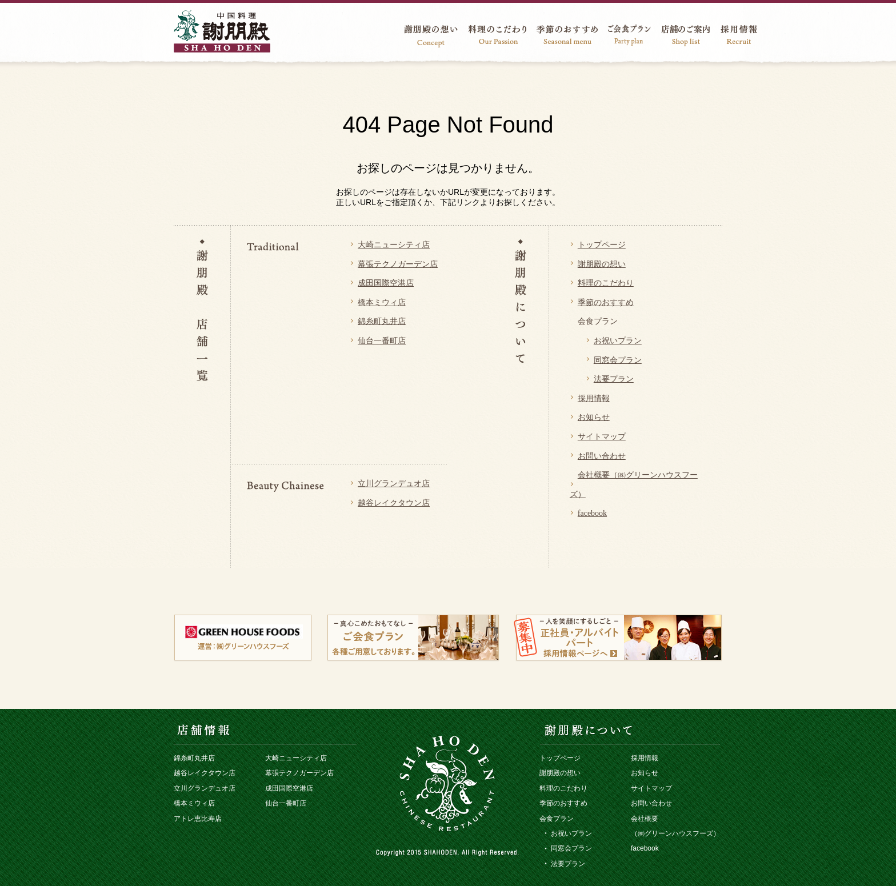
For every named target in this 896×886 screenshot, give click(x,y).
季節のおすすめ (606, 302)
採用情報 (594, 398)
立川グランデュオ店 (394, 483)
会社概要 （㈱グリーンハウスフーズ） (675, 826)
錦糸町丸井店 (382, 321)
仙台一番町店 (382, 340)
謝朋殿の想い (602, 264)
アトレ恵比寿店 (198, 819)
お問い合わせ (602, 456)
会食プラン (556, 819)
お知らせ (594, 417)
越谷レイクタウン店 (394, 503)
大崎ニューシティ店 (394, 244)
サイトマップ (602, 436)
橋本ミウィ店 (382, 302)
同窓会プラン (618, 360)
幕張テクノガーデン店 (398, 264)
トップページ (602, 244)
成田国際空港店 (386, 283)
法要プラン (614, 379)
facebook (592, 513)
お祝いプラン (618, 340)
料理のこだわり (606, 283)
